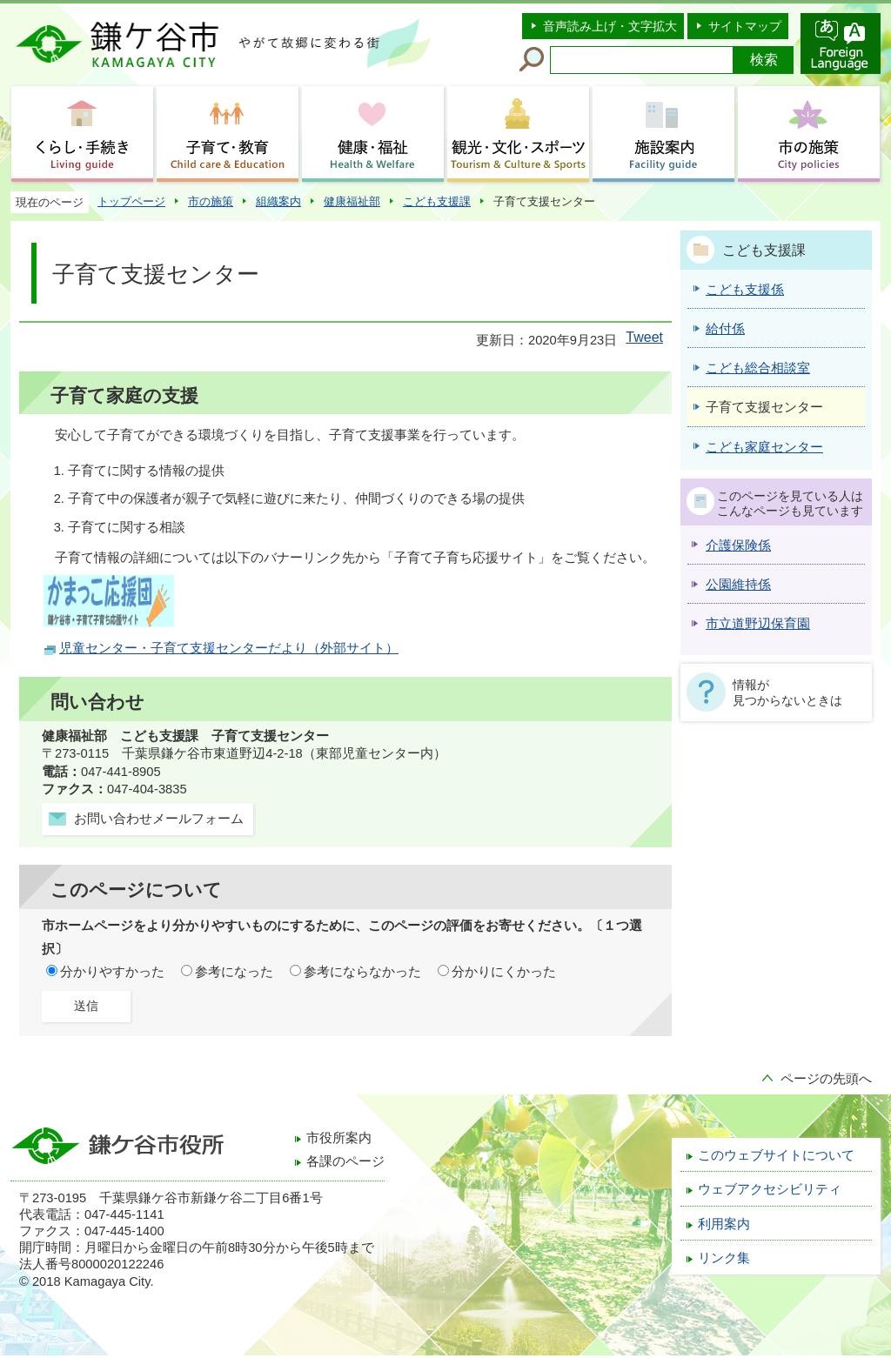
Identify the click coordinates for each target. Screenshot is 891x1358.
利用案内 (724, 1224)
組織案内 (278, 201)
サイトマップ (744, 26)
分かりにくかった (504, 972)
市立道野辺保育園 (758, 624)
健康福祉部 (352, 201)
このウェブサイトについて (776, 1155)
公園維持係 (738, 585)
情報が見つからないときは (787, 692)
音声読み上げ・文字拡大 (610, 26)
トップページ (131, 201)
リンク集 (724, 1258)
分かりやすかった (112, 972)
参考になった (234, 972)
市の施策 (210, 201)
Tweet (644, 337)
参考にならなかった (362, 972)
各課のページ (345, 1161)
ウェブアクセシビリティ (769, 1189)
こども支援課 (437, 201)
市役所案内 (339, 1138)
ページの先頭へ (826, 1079)
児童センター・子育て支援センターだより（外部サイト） (229, 648)
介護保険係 (738, 545)
